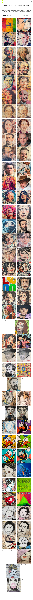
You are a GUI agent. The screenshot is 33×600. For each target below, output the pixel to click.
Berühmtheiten (9, 15)
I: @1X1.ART (17, 596)
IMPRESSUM (22, 596)
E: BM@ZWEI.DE (11, 596)
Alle (4, 15)
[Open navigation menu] (31, 1)
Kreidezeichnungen (18, 15)
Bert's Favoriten (26, 15)
